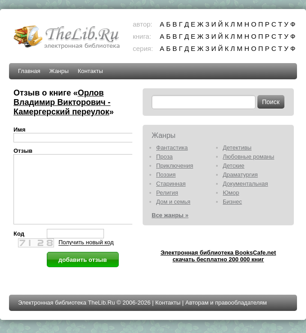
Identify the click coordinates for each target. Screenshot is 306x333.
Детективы (237, 147)
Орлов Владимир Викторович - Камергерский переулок (62, 102)
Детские (233, 165)
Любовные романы (248, 156)
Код (19, 247)
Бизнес (232, 201)
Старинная (171, 183)
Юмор (231, 192)
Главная (29, 71)
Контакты (90, 71)
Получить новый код (86, 256)
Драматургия (240, 174)
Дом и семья (173, 201)
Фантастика (172, 147)
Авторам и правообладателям (226, 306)
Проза (164, 156)
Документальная (245, 183)
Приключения (174, 165)
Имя (20, 129)
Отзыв (23, 150)
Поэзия (166, 174)
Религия (167, 192)
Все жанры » (170, 215)
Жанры (58, 71)
